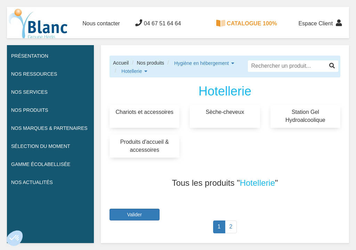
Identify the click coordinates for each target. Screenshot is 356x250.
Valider (134, 214)
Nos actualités (32, 182)
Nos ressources (34, 74)
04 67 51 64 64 (158, 22)
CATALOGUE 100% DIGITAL (246, 29)
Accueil (121, 63)
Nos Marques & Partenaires (49, 128)
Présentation (29, 56)
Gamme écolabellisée (40, 164)
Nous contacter (101, 23)
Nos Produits (29, 110)
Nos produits (150, 63)
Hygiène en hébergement (201, 63)
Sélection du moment (40, 146)
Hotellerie (131, 71)
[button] (14, 238)
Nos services (29, 92)
